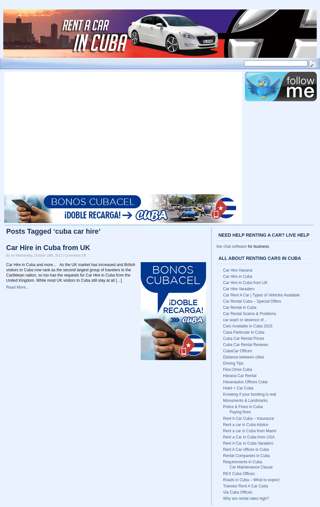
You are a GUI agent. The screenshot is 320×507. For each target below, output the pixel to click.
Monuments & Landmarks (245, 400)
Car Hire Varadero (238, 289)
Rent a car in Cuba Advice (245, 424)
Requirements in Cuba (242, 462)
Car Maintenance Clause (251, 467)
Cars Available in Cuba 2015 (247, 326)
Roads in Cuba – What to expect (251, 480)
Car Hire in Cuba (237, 276)
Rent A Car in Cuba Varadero (248, 443)
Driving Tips (233, 363)
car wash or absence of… (245, 320)
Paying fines (240, 412)
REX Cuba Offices (239, 473)
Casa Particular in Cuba (243, 332)
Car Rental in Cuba (239, 307)
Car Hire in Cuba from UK (48, 248)
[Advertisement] (61, 133)
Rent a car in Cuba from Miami (249, 431)
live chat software (231, 246)
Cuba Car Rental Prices (243, 338)
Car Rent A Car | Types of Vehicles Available (261, 295)
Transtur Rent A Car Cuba (245, 486)
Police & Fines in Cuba (243, 406)
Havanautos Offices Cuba (245, 382)
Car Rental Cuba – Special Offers (252, 301)
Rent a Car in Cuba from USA (249, 437)
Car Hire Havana (237, 270)
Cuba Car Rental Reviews (245, 344)
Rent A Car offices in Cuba (246, 449)
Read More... (17, 287)
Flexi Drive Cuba (237, 369)
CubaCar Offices (237, 351)
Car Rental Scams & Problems (249, 313)
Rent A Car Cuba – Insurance (248, 418)
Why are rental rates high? (246, 498)
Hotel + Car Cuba (238, 388)
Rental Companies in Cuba (246, 455)
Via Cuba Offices (237, 492)
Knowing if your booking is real (249, 394)
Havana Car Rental (239, 375)
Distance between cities (243, 357)
